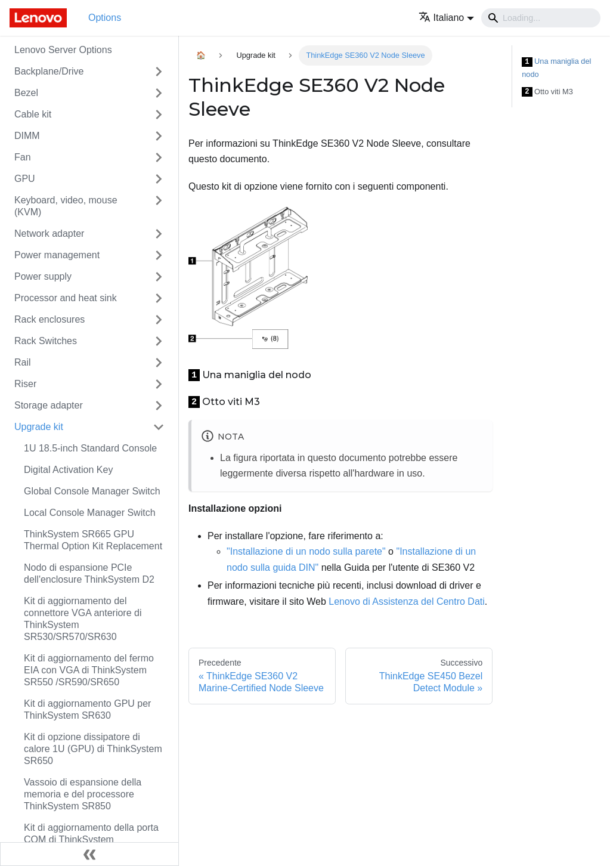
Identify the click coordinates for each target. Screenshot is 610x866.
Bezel (26, 93)
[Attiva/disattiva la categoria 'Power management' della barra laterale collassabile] (158, 255)
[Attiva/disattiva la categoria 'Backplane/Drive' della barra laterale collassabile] (158, 71)
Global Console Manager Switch (92, 491)
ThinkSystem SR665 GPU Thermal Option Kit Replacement (93, 540)
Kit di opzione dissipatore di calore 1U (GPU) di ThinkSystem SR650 (93, 749)
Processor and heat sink (65, 298)
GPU (24, 179)
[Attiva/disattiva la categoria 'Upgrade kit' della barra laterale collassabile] (158, 427)
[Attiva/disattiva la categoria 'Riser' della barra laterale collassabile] (158, 384)
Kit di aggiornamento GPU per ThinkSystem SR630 (87, 709)
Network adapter (49, 233)
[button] (446, 18)
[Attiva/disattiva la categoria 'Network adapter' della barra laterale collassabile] (158, 233)
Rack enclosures (49, 319)
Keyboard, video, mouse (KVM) (65, 206)
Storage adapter (48, 405)
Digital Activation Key (68, 470)
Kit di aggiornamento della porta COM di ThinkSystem (91, 833)
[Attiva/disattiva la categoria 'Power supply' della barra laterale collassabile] (158, 276)
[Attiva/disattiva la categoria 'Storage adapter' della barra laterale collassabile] (158, 405)
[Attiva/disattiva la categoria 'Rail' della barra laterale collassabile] (158, 362)
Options (104, 18)
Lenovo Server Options (63, 50)
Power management (57, 255)
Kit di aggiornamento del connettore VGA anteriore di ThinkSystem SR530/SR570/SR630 (82, 619)
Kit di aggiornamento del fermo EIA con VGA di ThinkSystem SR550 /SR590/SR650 (89, 670)
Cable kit (32, 114)
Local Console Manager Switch (90, 513)
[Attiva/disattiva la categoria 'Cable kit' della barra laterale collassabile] (158, 114)
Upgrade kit (38, 427)
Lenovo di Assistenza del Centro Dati (406, 601)
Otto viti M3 (547, 92)
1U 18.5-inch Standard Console (90, 448)
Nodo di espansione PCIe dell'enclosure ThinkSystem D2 (89, 573)
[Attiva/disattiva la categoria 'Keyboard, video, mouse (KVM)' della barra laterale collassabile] (158, 206)
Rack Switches (45, 341)
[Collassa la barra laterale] (89, 854)
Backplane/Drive (49, 71)
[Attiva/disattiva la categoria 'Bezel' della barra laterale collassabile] (158, 93)
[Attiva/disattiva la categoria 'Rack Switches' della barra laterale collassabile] (158, 341)
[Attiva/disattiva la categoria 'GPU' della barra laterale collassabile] (158, 178)
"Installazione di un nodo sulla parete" (306, 551)
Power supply (43, 276)
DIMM (27, 136)
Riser (25, 384)
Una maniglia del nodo (556, 68)
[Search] (540, 17)
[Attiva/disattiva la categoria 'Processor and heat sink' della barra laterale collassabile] (158, 298)
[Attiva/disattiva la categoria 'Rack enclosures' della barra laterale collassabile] (158, 319)
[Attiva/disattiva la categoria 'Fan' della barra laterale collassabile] (158, 157)
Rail (22, 362)
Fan (22, 157)
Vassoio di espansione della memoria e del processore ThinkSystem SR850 (82, 794)
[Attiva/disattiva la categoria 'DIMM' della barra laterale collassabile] (158, 136)
